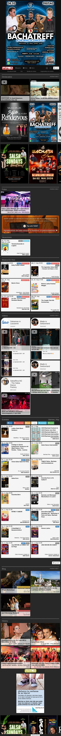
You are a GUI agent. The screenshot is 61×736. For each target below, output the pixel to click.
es (51, 68)
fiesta (10, 423)
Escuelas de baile (11, 71)
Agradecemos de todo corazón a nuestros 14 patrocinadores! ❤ (30, 230)
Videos (32, 68)
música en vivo (18, 423)
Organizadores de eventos (47, 71)
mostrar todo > (54, 76)
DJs (21, 71)
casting (50, 423)
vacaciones (42, 423)
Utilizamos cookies (26, 735)
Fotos (25, 68)
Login (56, 68)
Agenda (18, 68)
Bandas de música (31, 71)
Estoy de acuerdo (35, 735)
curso (34, 423)
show (28, 423)
